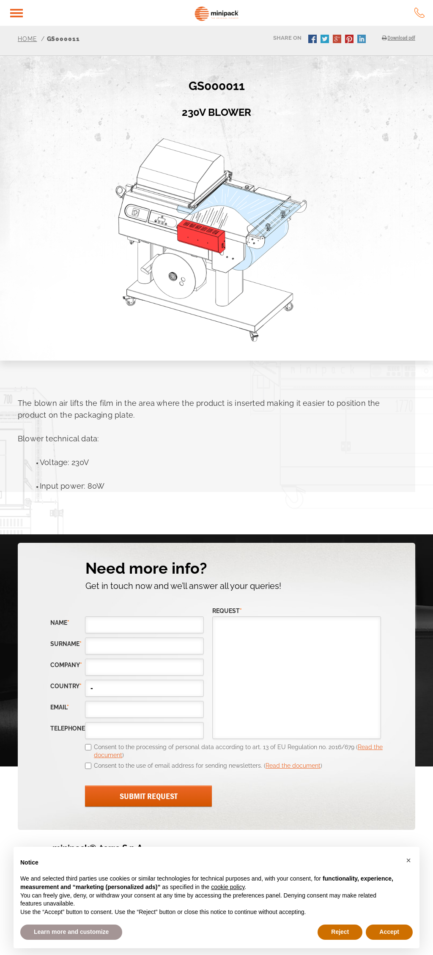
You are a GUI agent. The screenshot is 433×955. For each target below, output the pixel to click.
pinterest (350, 40)
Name (59, 623)
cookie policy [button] (227, 887)
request (227, 611)
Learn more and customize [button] (71, 931)
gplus (338, 40)
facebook (313, 40)
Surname (66, 644)
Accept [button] (389, 931)
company (66, 665)
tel (419, 13)
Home (27, 39)
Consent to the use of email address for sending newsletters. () (208, 765)
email (59, 707)
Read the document (293, 765)
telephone (67, 728)
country (66, 686)
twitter (326, 40)
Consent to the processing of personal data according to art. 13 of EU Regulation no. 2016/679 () (238, 751)
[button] (408, 860)
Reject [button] (340, 931)
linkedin (362, 40)
